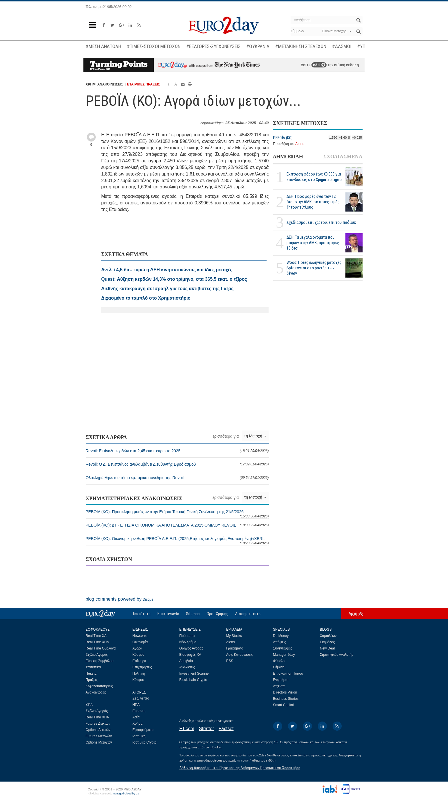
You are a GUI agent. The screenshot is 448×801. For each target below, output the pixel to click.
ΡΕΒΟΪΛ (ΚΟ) (283, 138)
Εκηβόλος (327, 642)
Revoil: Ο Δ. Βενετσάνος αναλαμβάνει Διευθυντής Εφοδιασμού (177, 464)
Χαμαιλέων (328, 636)
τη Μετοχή (255, 436)
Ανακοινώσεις (96, 692)
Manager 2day (284, 655)
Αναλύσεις (187, 667)
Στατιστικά (93, 667)
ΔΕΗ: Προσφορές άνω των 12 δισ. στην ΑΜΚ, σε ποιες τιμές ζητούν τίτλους (313, 202)
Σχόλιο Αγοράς (97, 655)
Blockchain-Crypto (193, 680)
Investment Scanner (194, 674)
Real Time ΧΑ (96, 636)
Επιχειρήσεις (142, 667)
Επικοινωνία (168, 613)
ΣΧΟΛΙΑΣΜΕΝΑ (342, 157)
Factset (226, 728)
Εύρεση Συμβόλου (99, 661)
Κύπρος (139, 680)
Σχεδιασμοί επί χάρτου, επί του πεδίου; (321, 222)
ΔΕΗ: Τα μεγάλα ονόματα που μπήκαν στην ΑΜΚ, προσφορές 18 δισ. (313, 243)
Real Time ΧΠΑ (97, 642)
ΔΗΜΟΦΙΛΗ (288, 157)
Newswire (140, 636)
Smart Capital (283, 705)
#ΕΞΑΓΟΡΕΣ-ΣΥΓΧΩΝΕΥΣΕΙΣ (213, 46)
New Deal (327, 648)
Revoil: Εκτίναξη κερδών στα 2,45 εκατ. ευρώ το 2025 (177, 451)
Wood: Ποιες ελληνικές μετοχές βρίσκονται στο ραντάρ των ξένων (314, 268)
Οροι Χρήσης (217, 613)
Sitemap (193, 613)
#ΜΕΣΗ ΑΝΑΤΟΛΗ (103, 46)
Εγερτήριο (281, 680)
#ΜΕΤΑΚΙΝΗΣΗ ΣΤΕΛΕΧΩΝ (300, 46)
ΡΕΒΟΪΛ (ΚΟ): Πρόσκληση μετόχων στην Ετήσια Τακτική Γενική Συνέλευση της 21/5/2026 (177, 513)
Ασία (136, 717)
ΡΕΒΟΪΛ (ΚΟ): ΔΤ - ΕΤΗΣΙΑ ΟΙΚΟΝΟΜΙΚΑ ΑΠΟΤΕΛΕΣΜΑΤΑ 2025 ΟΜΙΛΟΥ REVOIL (177, 525)
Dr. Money (281, 636)
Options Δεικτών (98, 730)
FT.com (186, 728)
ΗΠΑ (136, 705)
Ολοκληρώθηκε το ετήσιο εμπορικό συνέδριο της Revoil (177, 477)
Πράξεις (92, 680)
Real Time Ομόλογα (101, 648)
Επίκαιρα (139, 661)
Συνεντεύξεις (282, 648)
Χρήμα (138, 724)
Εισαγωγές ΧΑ (190, 655)
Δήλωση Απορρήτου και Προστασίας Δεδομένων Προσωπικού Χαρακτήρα (239, 768)
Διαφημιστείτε (248, 613)
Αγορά (137, 648)
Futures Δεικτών (98, 724)
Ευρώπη (139, 711)
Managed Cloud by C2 (126, 793)
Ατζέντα (279, 686)
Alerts (299, 144)
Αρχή (353, 613)
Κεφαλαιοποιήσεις (99, 686)
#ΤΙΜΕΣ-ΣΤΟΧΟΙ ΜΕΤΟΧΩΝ (154, 46)
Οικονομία (140, 642)
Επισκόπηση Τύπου (288, 674)
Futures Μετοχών (99, 736)
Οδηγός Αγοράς (191, 648)
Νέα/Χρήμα (188, 642)
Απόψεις (279, 642)
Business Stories (286, 699)
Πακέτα (91, 674)
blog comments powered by (119, 599)
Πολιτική (139, 674)
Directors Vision (285, 692)
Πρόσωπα (187, 636)
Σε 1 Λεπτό (141, 698)
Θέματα (279, 667)
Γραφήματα (234, 648)
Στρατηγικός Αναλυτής (336, 655)
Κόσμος (138, 655)
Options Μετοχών (99, 742)
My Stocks (234, 636)
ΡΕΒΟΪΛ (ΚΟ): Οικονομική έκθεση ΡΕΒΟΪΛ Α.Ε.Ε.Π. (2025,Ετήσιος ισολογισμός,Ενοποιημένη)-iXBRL (177, 540)
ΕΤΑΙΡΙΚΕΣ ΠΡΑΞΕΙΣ (143, 84)
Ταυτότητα (142, 613)
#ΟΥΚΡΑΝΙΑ (257, 46)
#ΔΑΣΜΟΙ (341, 46)
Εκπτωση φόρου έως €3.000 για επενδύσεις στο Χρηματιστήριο (314, 177)
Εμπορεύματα (143, 730)
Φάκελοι (279, 661)
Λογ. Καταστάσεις (239, 655)
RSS (229, 661)
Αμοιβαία (186, 661)
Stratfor (206, 728)
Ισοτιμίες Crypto (145, 742)
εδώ (319, 64)
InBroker (216, 747)
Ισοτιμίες (139, 736)
